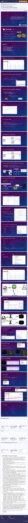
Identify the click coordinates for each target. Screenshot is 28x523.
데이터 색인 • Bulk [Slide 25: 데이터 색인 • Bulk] (5, 509)
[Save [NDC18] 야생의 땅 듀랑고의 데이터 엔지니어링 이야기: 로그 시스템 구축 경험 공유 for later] (26, 440)
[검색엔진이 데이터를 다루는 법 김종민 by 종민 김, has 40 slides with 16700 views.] (23, 424)
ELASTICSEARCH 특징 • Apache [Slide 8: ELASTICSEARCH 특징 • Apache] (7, 466)
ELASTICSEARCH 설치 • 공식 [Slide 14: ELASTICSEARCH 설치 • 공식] (7, 478)
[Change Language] (25, 516)
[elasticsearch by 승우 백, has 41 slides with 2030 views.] (23, 448)
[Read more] (25, 10)
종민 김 (2, 451)
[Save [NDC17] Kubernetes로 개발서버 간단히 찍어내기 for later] (8, 440)
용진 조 (11, 451)
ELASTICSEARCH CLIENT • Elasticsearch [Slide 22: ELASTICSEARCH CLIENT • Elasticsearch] (9, 502)
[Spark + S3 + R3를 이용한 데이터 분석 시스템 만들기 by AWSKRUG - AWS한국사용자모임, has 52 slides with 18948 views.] (14, 424)
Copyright (2, 518)
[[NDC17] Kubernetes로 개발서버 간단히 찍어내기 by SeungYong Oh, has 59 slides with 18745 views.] (5, 436)
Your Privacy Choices (12, 518)
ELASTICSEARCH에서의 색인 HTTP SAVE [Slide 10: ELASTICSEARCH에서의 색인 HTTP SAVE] (9, 469)
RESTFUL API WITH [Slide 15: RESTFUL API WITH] (6, 480)
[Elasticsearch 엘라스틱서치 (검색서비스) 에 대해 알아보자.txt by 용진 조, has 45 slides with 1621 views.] (14, 448)
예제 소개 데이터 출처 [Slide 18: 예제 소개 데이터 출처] (6, 486)
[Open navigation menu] (1, 1)
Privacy (9, 517)
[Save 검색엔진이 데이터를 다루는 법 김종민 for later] (26, 428)
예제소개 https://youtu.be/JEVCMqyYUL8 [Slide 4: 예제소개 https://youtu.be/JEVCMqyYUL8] (8, 461)
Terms (2, 517)
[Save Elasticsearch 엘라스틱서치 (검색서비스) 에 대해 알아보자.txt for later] (17, 452)
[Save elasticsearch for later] (26, 452)
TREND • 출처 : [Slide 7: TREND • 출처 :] (5, 465)
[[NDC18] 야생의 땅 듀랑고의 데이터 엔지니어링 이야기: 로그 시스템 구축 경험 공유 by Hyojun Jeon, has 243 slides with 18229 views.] (23, 436)
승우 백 (20, 451)
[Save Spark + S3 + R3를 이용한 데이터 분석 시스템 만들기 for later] (17, 428)
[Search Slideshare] (11, 1)
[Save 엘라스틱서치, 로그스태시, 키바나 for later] (8, 452)
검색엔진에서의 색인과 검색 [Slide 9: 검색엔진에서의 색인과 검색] (6, 468)
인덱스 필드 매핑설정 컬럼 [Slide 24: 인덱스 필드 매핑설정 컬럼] (6, 505)
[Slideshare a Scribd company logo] (2, 1)
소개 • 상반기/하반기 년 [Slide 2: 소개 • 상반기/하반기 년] (6, 457)
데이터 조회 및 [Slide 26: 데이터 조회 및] (5, 510)
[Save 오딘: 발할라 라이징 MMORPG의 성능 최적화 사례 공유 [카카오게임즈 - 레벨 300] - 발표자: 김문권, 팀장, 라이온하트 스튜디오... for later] (17, 440)
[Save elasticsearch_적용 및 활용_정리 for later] (8, 428)
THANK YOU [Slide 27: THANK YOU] (5, 512)
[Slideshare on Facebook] (25, 521)
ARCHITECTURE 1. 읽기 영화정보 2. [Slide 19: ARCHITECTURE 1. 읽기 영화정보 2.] (8, 488)
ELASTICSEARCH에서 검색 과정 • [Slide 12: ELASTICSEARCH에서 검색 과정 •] (7, 473)
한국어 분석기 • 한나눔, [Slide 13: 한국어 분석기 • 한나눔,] (6, 474)
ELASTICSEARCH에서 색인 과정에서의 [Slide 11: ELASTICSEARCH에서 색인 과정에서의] (8, 470)
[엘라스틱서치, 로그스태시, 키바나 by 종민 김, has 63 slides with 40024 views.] (5, 448)
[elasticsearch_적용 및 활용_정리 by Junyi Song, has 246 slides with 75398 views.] (5, 424)
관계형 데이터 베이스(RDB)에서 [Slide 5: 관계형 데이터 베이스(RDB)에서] (7, 462)
